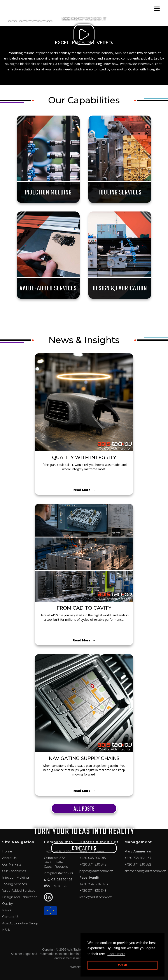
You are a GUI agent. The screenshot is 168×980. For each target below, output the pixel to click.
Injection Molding (15, 877)
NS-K (6, 930)
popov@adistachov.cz (96, 871)
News (6, 910)
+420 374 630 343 (93, 864)
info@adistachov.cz (59, 873)
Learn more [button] (116, 954)
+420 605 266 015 (92, 858)
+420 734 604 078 (93, 884)
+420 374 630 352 (137, 864)
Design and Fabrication (19, 897)
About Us (9, 858)
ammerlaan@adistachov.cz (145, 871)
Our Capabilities (14, 871)
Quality (7, 904)
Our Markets (11, 864)
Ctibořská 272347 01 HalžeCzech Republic (56, 862)
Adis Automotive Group (20, 923)
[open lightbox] (84, 34)
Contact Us (10, 917)
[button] (157, 9)
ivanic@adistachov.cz (95, 897)
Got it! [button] (122, 965)
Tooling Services (14, 884)
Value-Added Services (18, 891)
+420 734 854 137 (137, 858)
